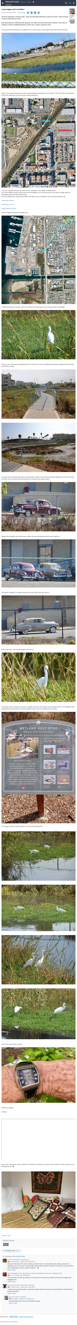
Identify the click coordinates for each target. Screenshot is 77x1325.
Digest (29, 2)
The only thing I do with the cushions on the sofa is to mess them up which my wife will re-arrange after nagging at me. (39, 1278)
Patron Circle (14, 1316)
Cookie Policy (13, 1321)
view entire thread (18, 1256)
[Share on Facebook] (32, 13)
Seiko (6, 1244)
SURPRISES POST (8, 204)
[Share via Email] (39, 13)
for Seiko (11, 1251)
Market (23, 2)
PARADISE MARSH (8, 200)
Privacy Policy (4, 1321)
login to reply (6, 1235)
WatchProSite (12, 2)
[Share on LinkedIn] (35, 13)
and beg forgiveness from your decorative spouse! (24, 1301)
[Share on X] (28, 13)
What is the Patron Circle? (26, 1316)
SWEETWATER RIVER (9, 208)
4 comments (21, 12)
